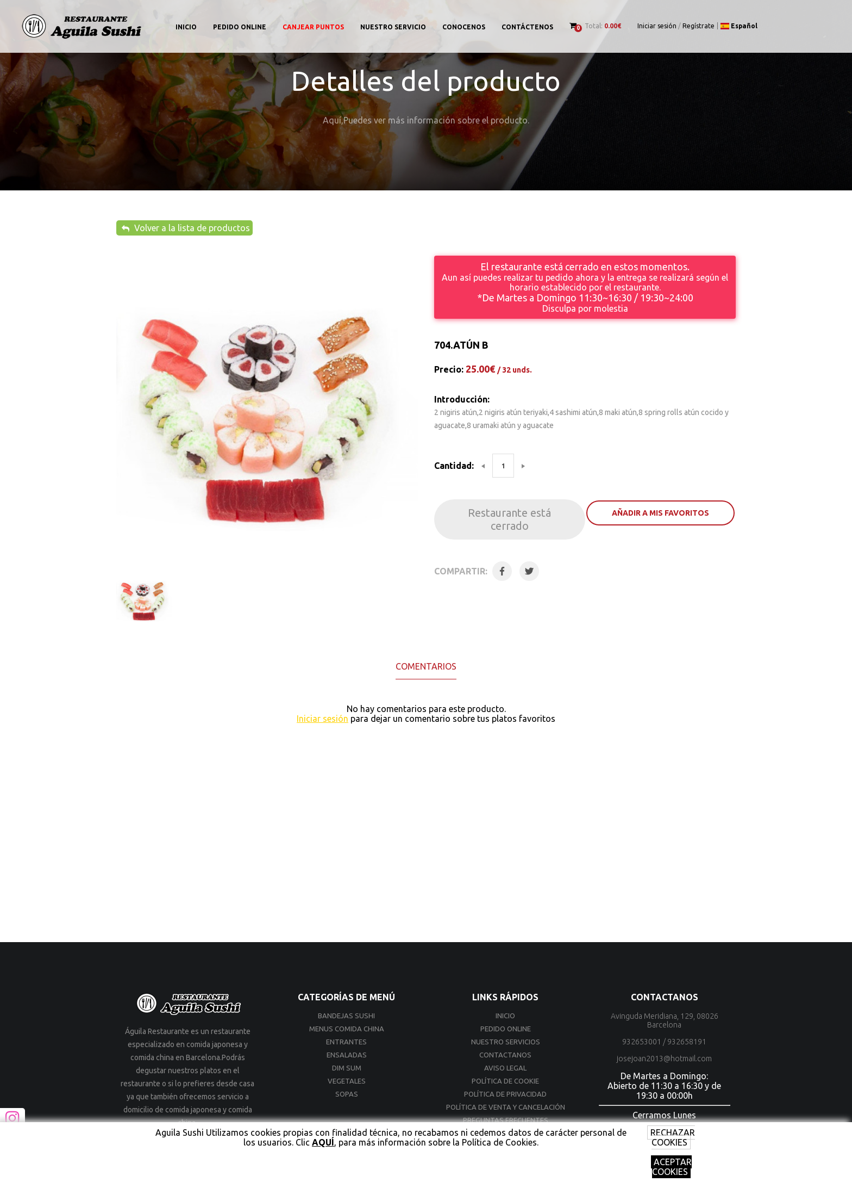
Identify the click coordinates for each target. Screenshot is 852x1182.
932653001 (641, 1041)
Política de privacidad (505, 1094)
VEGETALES (347, 1081)
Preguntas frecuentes (505, 1120)
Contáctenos (527, 26)
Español (739, 25)
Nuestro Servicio (393, 26)
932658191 (686, 1041)
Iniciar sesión (656, 25)
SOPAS (346, 1094)
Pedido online (239, 26)
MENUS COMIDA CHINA (346, 1028)
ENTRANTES (346, 1041)
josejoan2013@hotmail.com (664, 1058)
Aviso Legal (505, 1068)
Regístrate (698, 25)
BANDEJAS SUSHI (346, 1015)
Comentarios (426, 666)
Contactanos (505, 1055)
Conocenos (463, 26)
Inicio (186, 26)
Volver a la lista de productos (186, 228)
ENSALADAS (347, 1055)
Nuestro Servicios (505, 1041)
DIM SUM (346, 1068)
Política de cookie (505, 1081)
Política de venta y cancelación (505, 1107)
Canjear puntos (313, 26)
